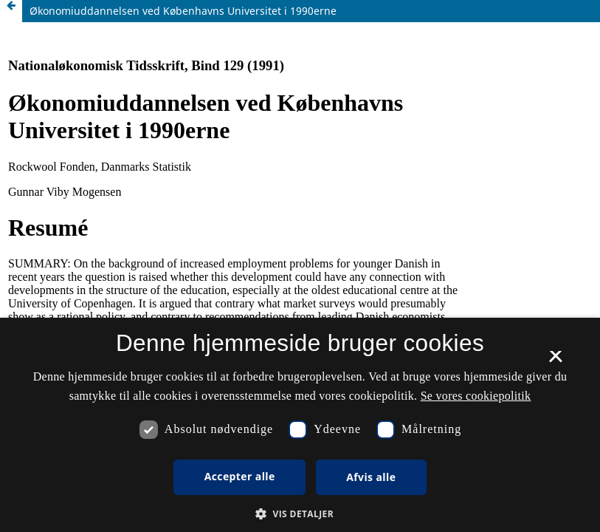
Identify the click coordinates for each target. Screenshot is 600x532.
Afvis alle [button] (371, 477)
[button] (300, 514)
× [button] (555, 361)
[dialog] (300, 425)
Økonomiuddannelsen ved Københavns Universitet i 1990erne (183, 11)
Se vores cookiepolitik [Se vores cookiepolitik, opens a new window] (476, 395)
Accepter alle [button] (239, 476)
